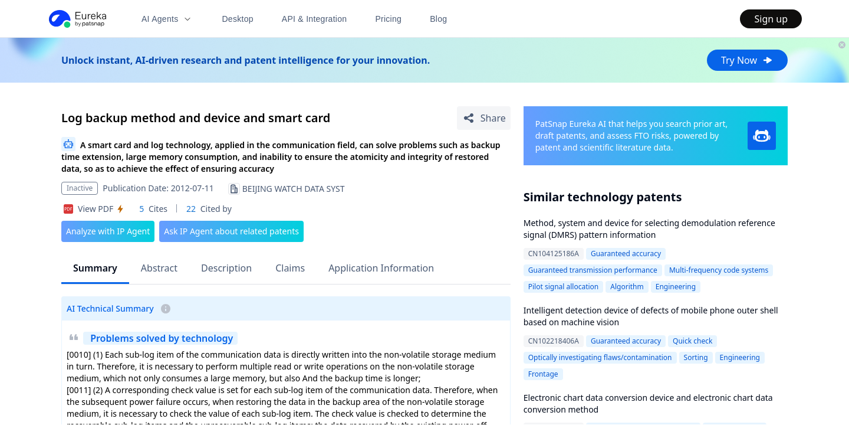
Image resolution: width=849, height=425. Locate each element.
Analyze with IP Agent (108, 231)
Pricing (388, 19)
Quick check (692, 341)
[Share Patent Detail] (484, 118)
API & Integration (314, 19)
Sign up (771, 18)
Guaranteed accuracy (626, 254)
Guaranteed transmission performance (592, 270)
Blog (438, 19)
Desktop (237, 19)
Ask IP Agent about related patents (231, 231)
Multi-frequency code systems (718, 270)
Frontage (543, 374)
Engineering (676, 287)
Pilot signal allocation (563, 287)
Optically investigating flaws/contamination (600, 357)
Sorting (696, 357)
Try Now (747, 60)
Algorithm (626, 287)
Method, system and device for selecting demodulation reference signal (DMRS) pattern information (649, 228)
